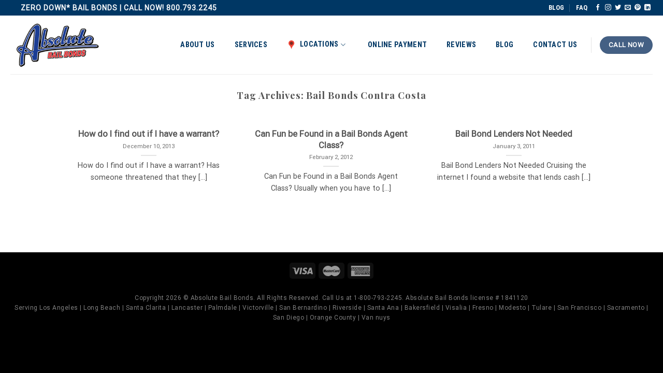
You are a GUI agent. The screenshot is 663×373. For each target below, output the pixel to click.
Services (251, 44)
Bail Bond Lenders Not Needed (513, 134)
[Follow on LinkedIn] (647, 7)
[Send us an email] (628, 7)
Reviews (461, 44)
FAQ (581, 7)
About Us (197, 44)
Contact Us (555, 44)
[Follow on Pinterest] (638, 7)
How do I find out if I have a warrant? (148, 134)
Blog (504, 44)
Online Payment (397, 44)
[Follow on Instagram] (608, 7)
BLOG (556, 7)
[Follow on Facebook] (598, 7)
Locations (316, 44)
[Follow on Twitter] (618, 7)
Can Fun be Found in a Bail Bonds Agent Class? (331, 139)
